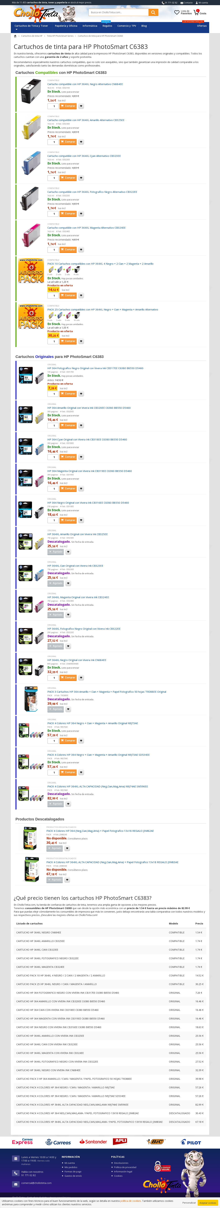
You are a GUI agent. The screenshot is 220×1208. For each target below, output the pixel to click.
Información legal (123, 1171)
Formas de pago (73, 1171)
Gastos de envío (73, 1175)
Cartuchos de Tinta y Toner (31, 27)
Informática (90, 25)
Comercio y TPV (126, 25)
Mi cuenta (203, 2)
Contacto (186, 2)
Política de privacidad (125, 1167)
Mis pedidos (71, 1167)
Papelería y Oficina (66, 25)
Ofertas (202, 25)
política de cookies (130, 1206)
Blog (144, 25)
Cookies (118, 1175)
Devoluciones (121, 1162)
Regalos (106, 24)
